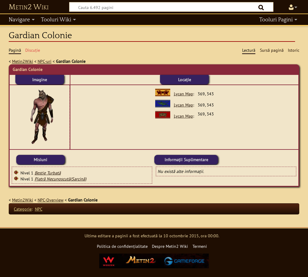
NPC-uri (44, 61)
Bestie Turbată (48, 173)
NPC (38, 209)
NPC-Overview (50, 200)
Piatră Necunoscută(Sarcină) (60, 179)
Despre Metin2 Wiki (170, 246)
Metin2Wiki (22, 61)
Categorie (23, 209)
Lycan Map (183, 94)
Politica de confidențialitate (122, 246)
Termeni (199, 246)
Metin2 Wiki (29, 7)
